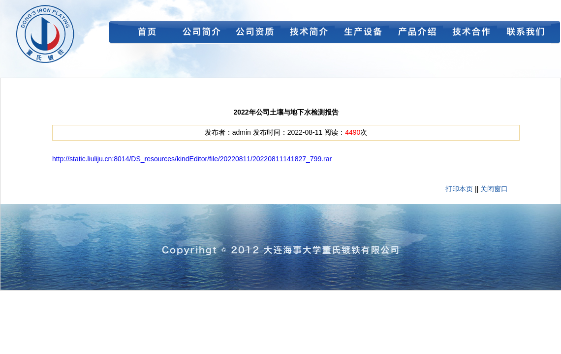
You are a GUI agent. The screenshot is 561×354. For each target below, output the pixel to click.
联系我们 (524, 34)
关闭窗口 (494, 189)
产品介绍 (416, 34)
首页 (145, 34)
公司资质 (253, 34)
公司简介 (199, 34)
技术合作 (470, 34)
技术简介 (307, 34)
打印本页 (459, 189)
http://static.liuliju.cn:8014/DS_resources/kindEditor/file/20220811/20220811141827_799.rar (192, 159)
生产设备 (362, 34)
